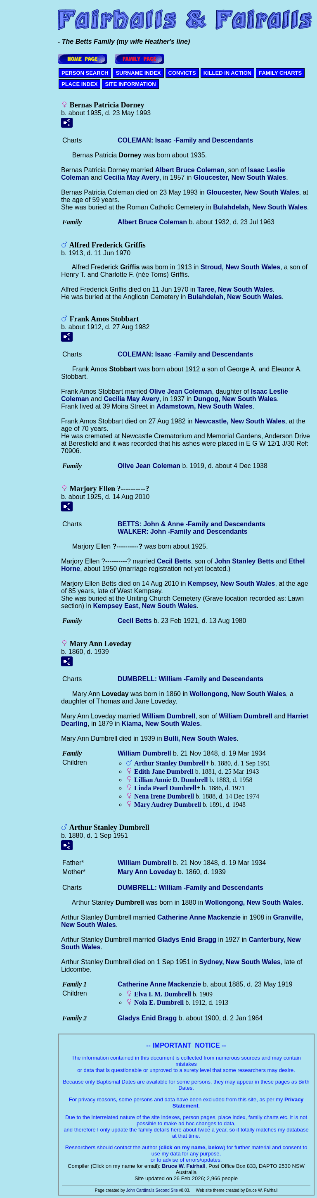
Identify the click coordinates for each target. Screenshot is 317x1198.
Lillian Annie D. (171, 779)
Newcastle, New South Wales (239, 421)
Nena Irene (164, 796)
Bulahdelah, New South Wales (260, 207)
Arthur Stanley (170, 763)
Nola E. (159, 1002)
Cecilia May (131, 177)
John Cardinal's (140, 1190)
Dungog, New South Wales (235, 398)
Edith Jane (164, 771)
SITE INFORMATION (130, 84)
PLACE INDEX (79, 84)
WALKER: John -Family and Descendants (183, 531)
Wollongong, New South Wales (237, 693)
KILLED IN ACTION (227, 73)
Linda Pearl (165, 788)
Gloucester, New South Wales (240, 177)
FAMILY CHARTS (280, 73)
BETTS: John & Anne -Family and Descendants (191, 524)
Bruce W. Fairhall (183, 1166)
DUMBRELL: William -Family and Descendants (190, 678)
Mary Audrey (167, 804)
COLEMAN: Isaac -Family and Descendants (185, 140)
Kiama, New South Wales (161, 723)
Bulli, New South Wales (200, 738)
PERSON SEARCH (85, 73)
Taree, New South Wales (235, 289)
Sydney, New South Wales (239, 961)
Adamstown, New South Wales (204, 406)
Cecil (174, 561)
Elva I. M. (162, 994)
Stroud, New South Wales (240, 267)
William (169, 716)
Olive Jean (180, 391)
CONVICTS (182, 73)
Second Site (167, 1190)
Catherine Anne (199, 917)
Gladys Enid (186, 939)
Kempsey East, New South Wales (144, 605)
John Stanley (244, 561)
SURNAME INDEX (138, 73)
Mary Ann (147, 871)
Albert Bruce (190, 170)
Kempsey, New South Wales (231, 583)
